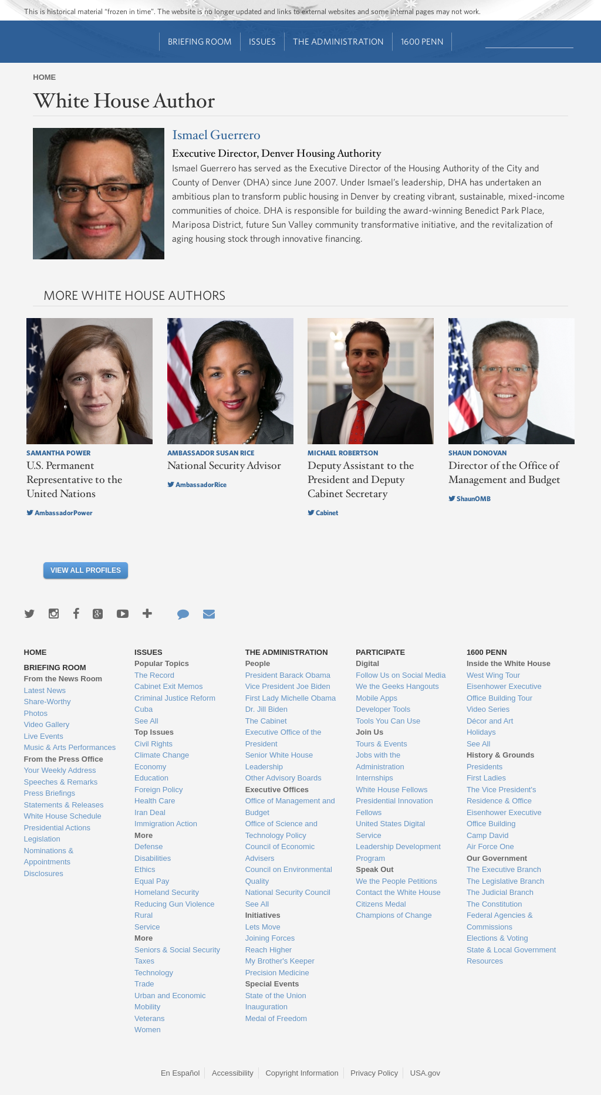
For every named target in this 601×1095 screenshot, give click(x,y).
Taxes (144, 961)
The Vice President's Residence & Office (501, 795)
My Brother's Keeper (280, 961)
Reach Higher (268, 949)
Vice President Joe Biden (287, 686)
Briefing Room (200, 41)
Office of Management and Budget (290, 806)
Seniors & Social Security (177, 949)
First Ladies (486, 777)
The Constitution (494, 904)
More (143, 835)
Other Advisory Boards (283, 777)
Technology (153, 972)
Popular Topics (161, 663)
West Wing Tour (493, 675)
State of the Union (275, 995)
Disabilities (152, 858)
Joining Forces (270, 938)
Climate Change (161, 755)
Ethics (144, 869)
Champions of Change (393, 915)
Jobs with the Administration (380, 761)
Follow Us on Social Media (400, 675)
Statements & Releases (64, 804)
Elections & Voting (497, 938)
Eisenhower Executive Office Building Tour (504, 692)
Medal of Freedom (276, 1018)
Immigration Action (165, 823)
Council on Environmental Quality (288, 875)
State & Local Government (511, 949)
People (258, 663)
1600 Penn (422, 41)
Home (44, 77)
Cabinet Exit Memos (168, 686)
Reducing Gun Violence (174, 904)
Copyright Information (301, 1073)
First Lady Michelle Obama (290, 698)
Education (151, 777)
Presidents (484, 766)
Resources (485, 961)
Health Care (154, 800)
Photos (36, 713)
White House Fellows (391, 789)
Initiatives (263, 915)
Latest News (45, 690)
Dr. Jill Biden (266, 709)
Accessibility (233, 1073)
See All (146, 721)
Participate (380, 652)
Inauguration (266, 1006)
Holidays (481, 732)
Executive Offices (277, 789)
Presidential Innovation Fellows (394, 806)
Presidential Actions (57, 827)
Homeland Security (166, 892)
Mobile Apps (376, 698)
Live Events (43, 736)
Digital (367, 663)
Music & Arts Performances (70, 747)
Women (147, 1029)
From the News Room (63, 678)
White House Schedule (63, 816)
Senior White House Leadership (279, 761)
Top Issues (154, 732)
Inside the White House (509, 663)
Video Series (488, 709)
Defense (148, 846)
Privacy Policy (374, 1073)
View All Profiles (85, 570)
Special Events (272, 983)
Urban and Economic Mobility (169, 1001)
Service (147, 926)
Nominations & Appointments (49, 856)
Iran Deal (150, 812)
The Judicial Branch (500, 892)
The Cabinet (266, 721)
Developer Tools (383, 709)
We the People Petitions (396, 881)
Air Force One (490, 846)
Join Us (369, 732)
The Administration (338, 41)
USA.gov (425, 1073)
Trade (144, 983)
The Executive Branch (504, 869)
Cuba (143, 709)
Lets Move (263, 926)
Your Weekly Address (60, 770)
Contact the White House (398, 892)
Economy (150, 766)
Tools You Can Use (388, 721)
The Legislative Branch (505, 881)
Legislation (42, 838)
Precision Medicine (277, 972)
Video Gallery (47, 724)
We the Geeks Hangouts (397, 686)
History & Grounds (501, 755)
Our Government (497, 858)
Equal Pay (151, 881)
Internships (374, 777)
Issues (262, 41)
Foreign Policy (158, 789)
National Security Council (287, 892)
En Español (180, 1073)
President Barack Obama (287, 675)
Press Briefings (49, 793)
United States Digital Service (390, 829)
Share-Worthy (47, 701)
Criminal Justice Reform (174, 698)
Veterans (149, 1018)
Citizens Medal (381, 904)
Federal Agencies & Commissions (500, 921)
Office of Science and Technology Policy (281, 829)
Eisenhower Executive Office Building (504, 818)
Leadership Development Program (398, 852)
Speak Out (374, 869)
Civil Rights (153, 743)
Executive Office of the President (283, 738)
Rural (143, 915)
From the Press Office (63, 759)
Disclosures (43, 873)
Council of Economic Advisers (280, 852)
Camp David (488, 835)
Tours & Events (381, 743)
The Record (154, 675)
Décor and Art (490, 721)
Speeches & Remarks (61, 782)
